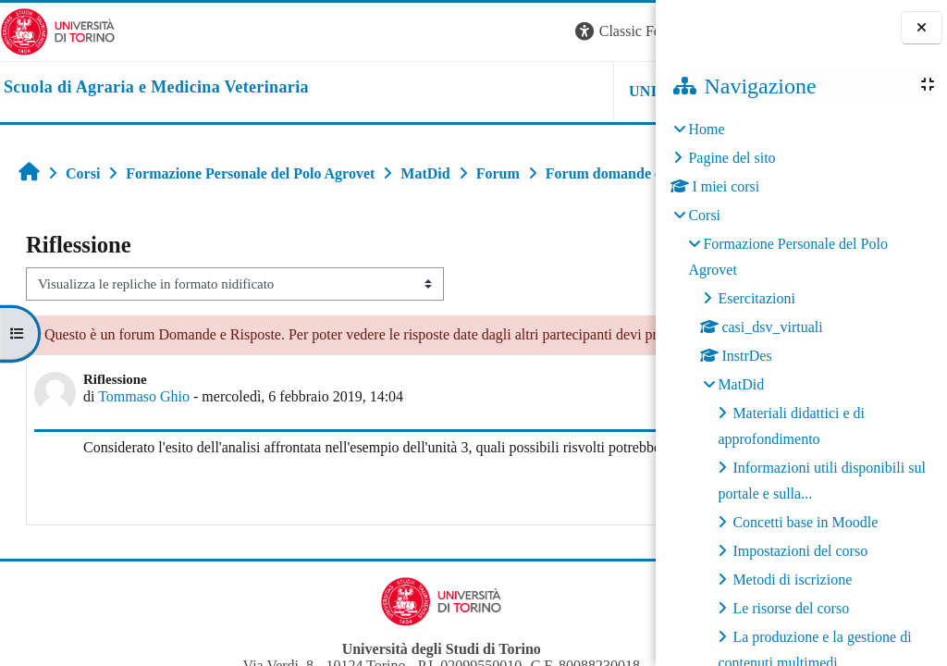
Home (706, 129)
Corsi (704, 215)
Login (623, 31)
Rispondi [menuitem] (599, 565)
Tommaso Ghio (144, 454)
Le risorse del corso (790, 608)
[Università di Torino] (58, 30)
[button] (405, 32)
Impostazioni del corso (799, 551)
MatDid (741, 384)
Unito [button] (427, 91)
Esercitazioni (756, 298)
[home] (156, 88)
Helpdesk (539, 91)
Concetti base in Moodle (805, 522)
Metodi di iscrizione (792, 579)
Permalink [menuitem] (517, 569)
